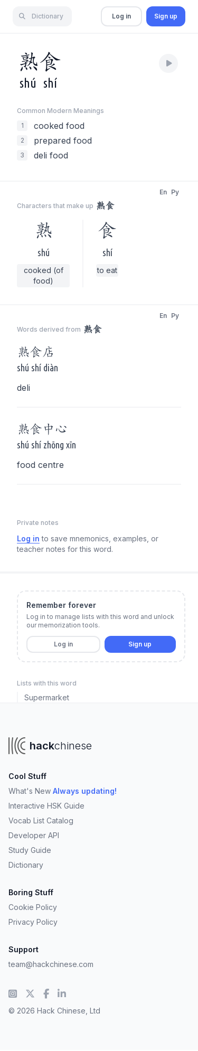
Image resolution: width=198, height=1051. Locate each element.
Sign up (165, 16)
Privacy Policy (33, 921)
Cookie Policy (32, 907)
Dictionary (25, 864)
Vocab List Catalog (40, 820)
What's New (62, 790)
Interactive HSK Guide (46, 805)
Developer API (33, 835)
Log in (121, 16)
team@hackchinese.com (50, 964)
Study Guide (29, 850)
